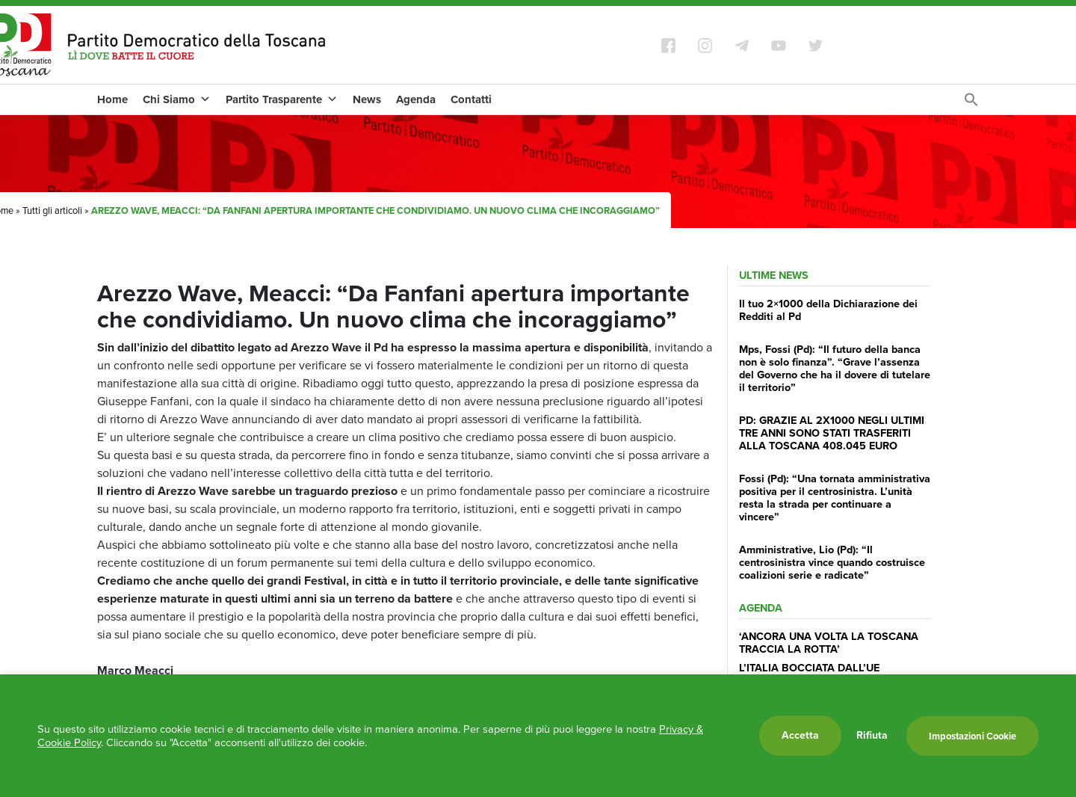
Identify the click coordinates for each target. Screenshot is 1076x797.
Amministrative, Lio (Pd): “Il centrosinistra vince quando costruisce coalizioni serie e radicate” (832, 562)
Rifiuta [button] (872, 735)
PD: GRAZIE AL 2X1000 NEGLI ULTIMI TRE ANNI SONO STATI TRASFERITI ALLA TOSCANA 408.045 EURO (831, 433)
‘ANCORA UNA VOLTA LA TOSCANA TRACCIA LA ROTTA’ (828, 642)
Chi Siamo (177, 99)
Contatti (471, 99)
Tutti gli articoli (52, 210)
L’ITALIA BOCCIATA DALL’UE (809, 667)
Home (112, 99)
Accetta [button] (800, 735)
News (367, 99)
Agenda (416, 99)
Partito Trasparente (282, 99)
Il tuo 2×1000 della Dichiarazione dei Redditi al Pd (828, 309)
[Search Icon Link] (971, 103)
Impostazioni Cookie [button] (972, 736)
